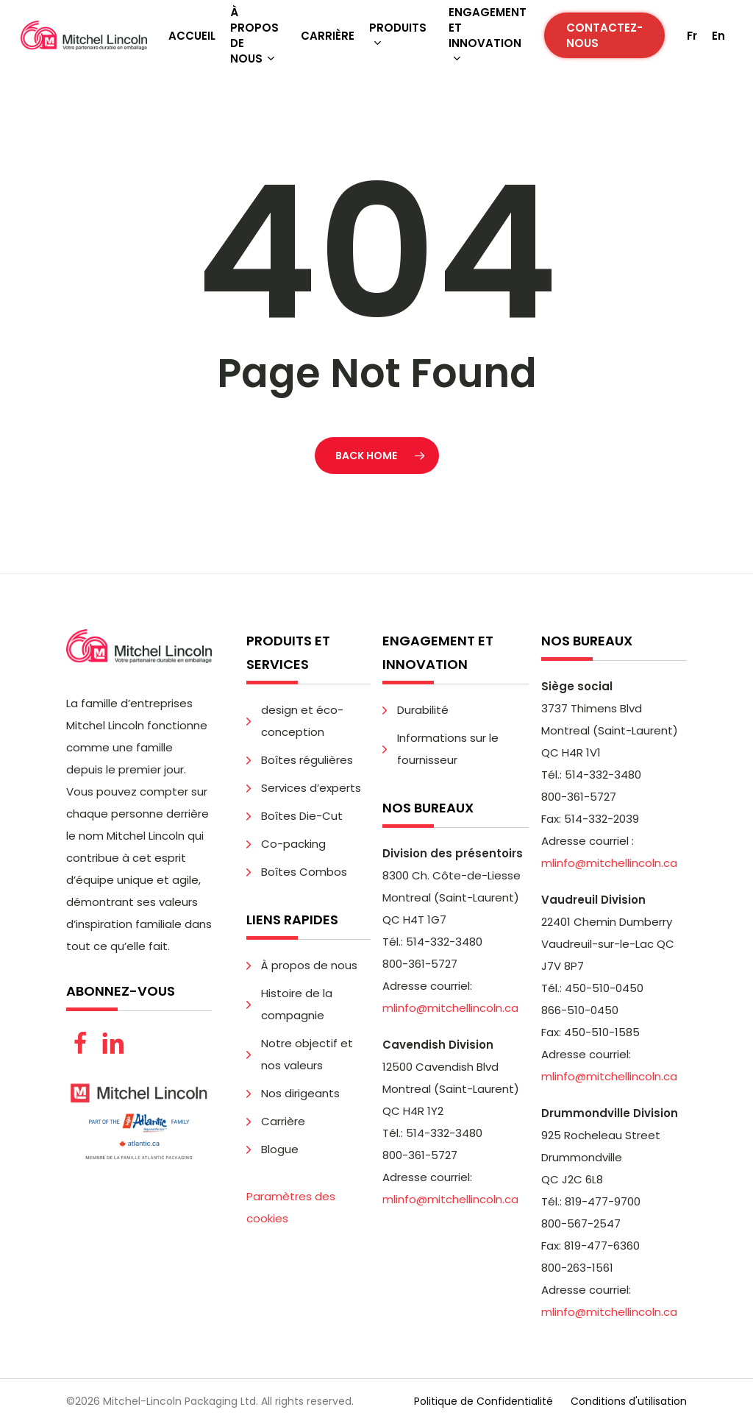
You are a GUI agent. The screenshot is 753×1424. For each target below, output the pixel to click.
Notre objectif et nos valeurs (307, 1054)
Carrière (283, 1121)
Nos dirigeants (300, 1093)
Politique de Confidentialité (483, 1401)
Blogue (280, 1149)
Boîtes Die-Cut (302, 815)
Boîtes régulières (307, 760)
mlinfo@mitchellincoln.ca (450, 1008)
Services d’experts (311, 788)
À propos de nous (309, 965)
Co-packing (293, 843)
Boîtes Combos (304, 871)
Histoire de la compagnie (296, 1004)
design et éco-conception (302, 721)
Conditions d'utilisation (629, 1401)
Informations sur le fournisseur (448, 749)
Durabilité (423, 710)
